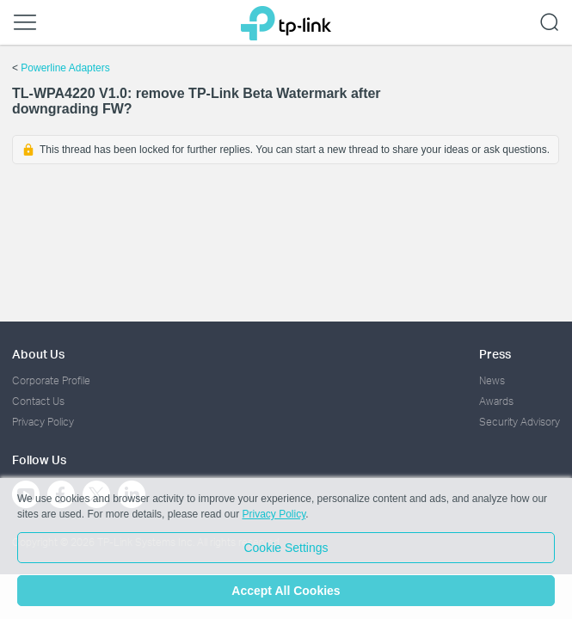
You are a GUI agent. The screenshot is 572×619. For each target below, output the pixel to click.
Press (495, 353)
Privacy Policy (43, 421)
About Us (38, 353)
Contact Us (38, 401)
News (492, 380)
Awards (496, 401)
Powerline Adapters (65, 68)
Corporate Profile (51, 380)
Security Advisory (519, 421)
